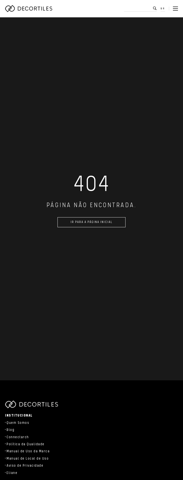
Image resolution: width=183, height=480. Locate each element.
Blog (10, 430)
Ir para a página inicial (91, 223)
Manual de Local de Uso (28, 459)
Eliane (12, 473)
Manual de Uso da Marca (28, 451)
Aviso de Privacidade (25, 466)
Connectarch (18, 437)
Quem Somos (18, 423)
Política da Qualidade (26, 444)
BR (163, 8)
